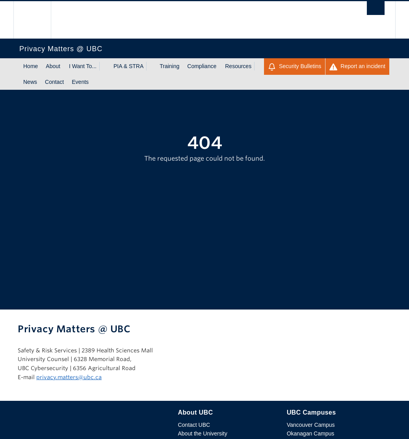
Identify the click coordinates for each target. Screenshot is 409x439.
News (30, 82)
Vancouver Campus (311, 425)
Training (169, 66)
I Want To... (83, 66)
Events (80, 82)
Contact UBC (194, 425)
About (53, 66)
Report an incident (357, 67)
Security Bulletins (294, 67)
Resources (238, 66)
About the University (202, 433)
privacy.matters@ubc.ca (69, 377)
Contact (54, 82)
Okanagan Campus (311, 433)
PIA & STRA (128, 66)
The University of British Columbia (38, 20)
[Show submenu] (104, 66)
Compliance (201, 66)
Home (30, 66)
